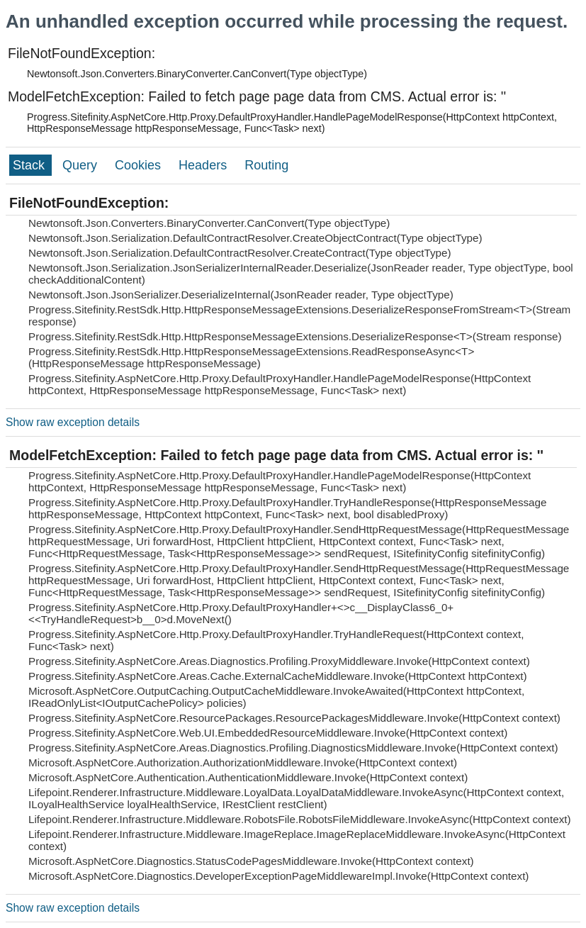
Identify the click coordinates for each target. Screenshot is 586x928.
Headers (204, 165)
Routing (266, 165)
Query (81, 165)
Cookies (139, 165)
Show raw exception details (73, 422)
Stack (30, 165)
